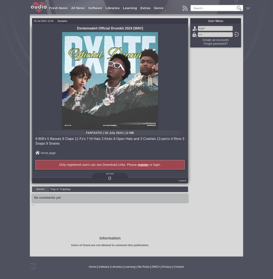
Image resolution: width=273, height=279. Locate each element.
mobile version (33, 266)
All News (78, 8)
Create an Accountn (216, 40)
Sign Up (194, 28)
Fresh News (58, 8)
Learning (130, 8)
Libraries (113, 8)
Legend (182, 180)
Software (95, 8)
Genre (159, 8)
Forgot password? (194, 34)
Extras (146, 8)
